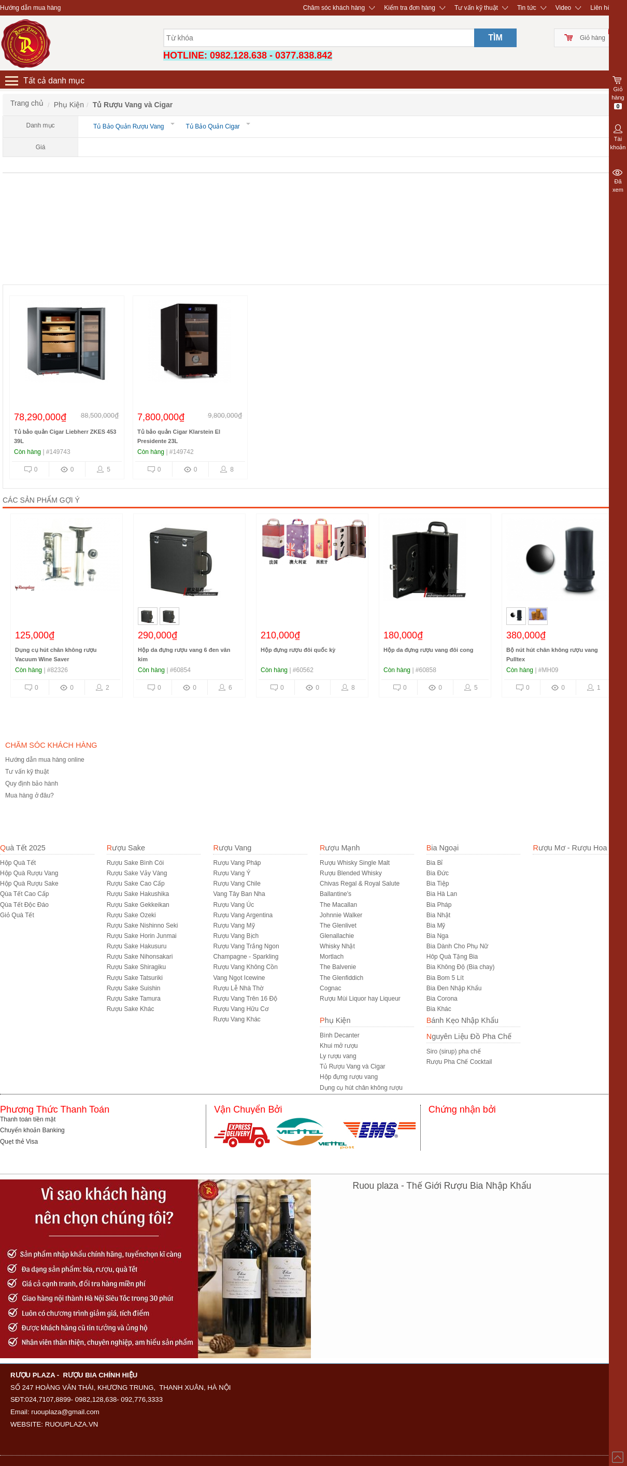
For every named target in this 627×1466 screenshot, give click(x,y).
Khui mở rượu (339, 1045)
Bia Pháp (439, 904)
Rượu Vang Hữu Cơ (240, 1009)
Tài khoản (618, 136)
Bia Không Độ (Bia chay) (460, 967)
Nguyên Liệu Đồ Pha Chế (468, 1036)
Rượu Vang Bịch (236, 936)
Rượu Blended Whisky (351, 873)
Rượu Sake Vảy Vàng (137, 873)
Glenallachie (337, 936)
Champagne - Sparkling (245, 956)
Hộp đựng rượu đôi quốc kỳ (298, 650)
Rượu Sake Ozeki (131, 915)
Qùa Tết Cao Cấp (24, 894)
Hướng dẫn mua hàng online (44, 759)
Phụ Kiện (335, 1020)
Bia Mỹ (436, 925)
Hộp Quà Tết (18, 862)
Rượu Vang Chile (237, 883)
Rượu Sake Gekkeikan (138, 904)
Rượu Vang (232, 848)
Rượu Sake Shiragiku (136, 967)
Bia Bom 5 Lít (445, 977)
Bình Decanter (340, 1035)
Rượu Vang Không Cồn (245, 967)
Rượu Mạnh (340, 848)
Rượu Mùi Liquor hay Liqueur (360, 998)
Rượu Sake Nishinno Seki (142, 925)
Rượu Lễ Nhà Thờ (238, 988)
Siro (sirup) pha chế (453, 1051)
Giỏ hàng (592, 37)
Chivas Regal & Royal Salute (360, 883)
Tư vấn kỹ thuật (476, 7)
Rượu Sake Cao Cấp (136, 883)
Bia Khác (438, 1009)
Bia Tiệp (437, 883)
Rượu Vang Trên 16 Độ (245, 998)
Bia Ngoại (442, 848)
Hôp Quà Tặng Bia (452, 956)
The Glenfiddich (341, 977)
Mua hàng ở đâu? (29, 795)
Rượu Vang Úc (233, 904)
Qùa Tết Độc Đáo (24, 904)
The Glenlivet (338, 925)
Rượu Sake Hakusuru (137, 946)
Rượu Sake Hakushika (138, 894)
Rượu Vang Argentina (243, 915)
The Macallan (338, 904)
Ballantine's (335, 894)
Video (563, 7)
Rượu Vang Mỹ (233, 925)
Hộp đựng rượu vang (349, 1076)
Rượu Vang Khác (237, 1019)
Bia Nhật (438, 915)
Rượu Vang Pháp (237, 862)
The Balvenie (338, 967)
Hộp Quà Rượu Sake (29, 883)
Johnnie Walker (341, 915)
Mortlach (332, 956)
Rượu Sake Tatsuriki (135, 977)
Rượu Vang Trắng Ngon (246, 946)
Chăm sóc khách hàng (334, 7)
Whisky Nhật (337, 946)
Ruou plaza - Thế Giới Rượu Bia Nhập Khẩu (442, 1185)
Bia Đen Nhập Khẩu (454, 988)
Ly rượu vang (338, 1056)
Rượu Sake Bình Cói (135, 862)
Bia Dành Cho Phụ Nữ (457, 946)
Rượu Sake (126, 848)
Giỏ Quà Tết (17, 915)
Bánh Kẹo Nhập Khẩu (462, 1020)
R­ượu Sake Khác (130, 1009)
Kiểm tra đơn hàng (409, 7)
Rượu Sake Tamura (134, 998)
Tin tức (526, 7)
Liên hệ (600, 7)
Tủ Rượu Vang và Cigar (353, 1066)
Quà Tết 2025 (23, 848)
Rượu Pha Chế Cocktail (459, 1061)
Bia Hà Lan (441, 894)
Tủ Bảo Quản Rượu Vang (131, 126)
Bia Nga (437, 936)
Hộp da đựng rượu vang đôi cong (428, 650)
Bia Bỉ (434, 862)
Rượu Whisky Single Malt (355, 862)
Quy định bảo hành (31, 783)
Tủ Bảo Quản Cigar (215, 126)
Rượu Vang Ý (231, 873)
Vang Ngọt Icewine (239, 977)
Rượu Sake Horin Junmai (142, 936)
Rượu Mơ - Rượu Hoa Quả (578, 848)
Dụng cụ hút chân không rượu (361, 1087)
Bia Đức (437, 873)
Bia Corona (442, 998)
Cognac (330, 988)
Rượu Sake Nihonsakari (140, 956)
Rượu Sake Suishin (134, 988)
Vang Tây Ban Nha (239, 894)
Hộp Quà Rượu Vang (29, 873)
